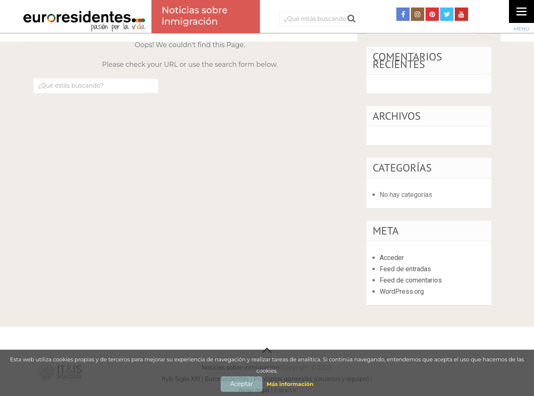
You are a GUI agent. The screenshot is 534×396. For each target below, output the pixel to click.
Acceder (392, 258)
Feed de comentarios (411, 280)
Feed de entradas (405, 269)
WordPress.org (402, 291)
